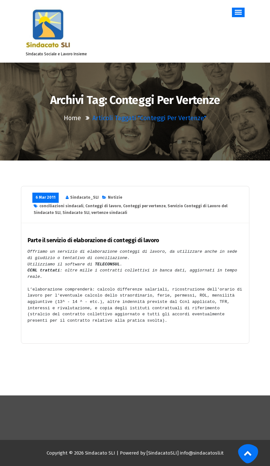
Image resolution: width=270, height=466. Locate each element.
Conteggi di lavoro (103, 206)
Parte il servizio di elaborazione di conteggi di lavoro (93, 240)
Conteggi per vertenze (144, 206)
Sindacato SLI (76, 212)
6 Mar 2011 (46, 197)
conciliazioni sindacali (61, 206)
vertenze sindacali (109, 212)
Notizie (115, 197)
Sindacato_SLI (84, 197)
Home (72, 118)
